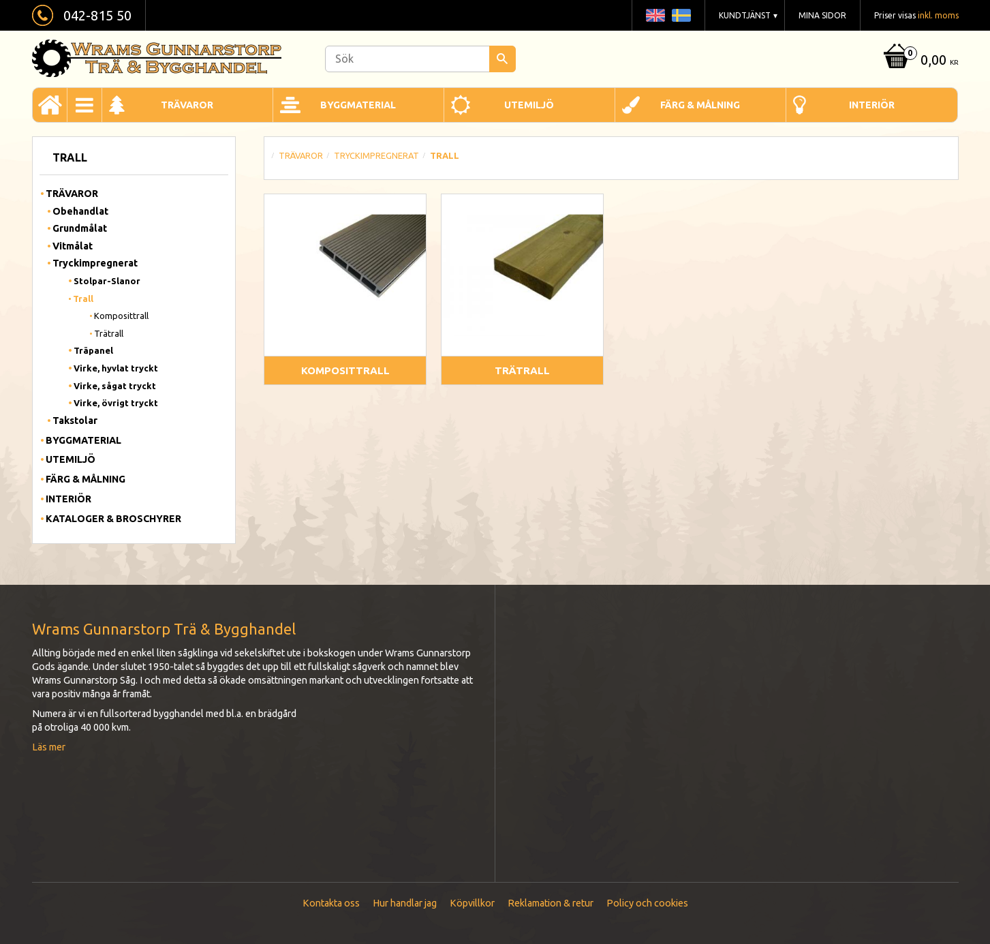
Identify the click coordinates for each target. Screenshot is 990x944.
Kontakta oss (331, 903)
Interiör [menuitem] (872, 105)
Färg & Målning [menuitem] (700, 105)
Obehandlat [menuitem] (80, 211)
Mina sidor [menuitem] (822, 15)
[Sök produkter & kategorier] (420, 59)
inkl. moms (938, 15)
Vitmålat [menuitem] (72, 246)
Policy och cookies (647, 903)
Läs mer (48, 747)
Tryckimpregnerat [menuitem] (95, 263)
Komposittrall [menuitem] (121, 315)
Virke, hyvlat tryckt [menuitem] (116, 368)
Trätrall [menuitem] (108, 333)
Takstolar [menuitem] (74, 420)
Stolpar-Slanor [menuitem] (107, 281)
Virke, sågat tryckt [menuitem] (115, 386)
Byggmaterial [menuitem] (358, 105)
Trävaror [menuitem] (187, 105)
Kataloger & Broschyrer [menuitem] (113, 518)
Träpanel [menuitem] (93, 350)
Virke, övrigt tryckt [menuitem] (116, 403)
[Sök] (502, 59)
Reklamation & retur (550, 903)
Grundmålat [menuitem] (79, 228)
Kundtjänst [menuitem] (745, 15)
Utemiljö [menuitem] (529, 105)
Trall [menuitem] (83, 298)
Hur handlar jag (405, 903)
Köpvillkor (472, 903)
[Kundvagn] (919, 61)
